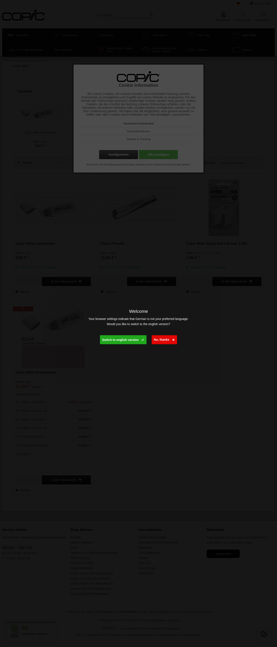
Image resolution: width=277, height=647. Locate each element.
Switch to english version (123, 338)
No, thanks (164, 338)
